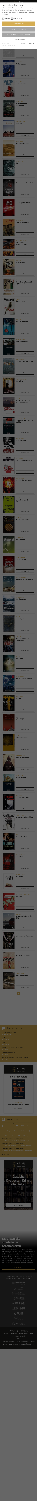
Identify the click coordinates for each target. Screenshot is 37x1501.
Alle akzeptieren (18, 24)
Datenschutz (31, 43)
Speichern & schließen (18, 29)
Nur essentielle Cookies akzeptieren (18, 35)
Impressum (24, 43)
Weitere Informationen (18, 39)
